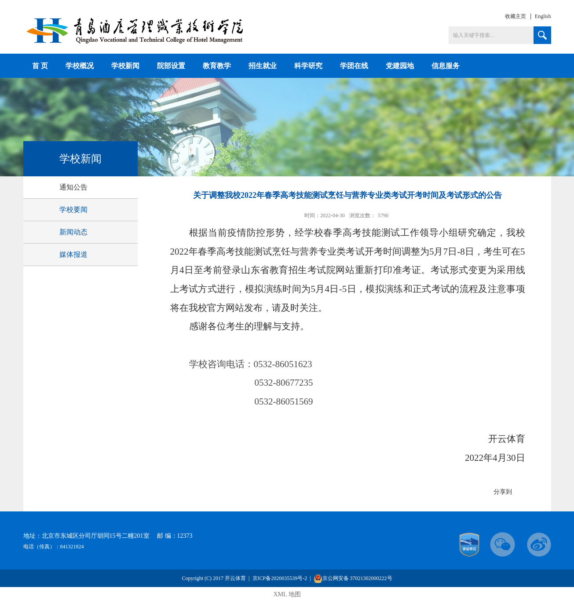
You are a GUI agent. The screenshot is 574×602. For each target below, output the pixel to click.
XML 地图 (286, 594)
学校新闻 (125, 65)
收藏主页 (515, 16)
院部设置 (171, 65)
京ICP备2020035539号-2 (279, 578)
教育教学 (217, 65)
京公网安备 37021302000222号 (353, 578)
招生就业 (263, 65)
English (543, 16)
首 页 (40, 65)
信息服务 (445, 65)
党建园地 (400, 65)
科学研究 (308, 65)
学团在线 (354, 65)
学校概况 (80, 65)
